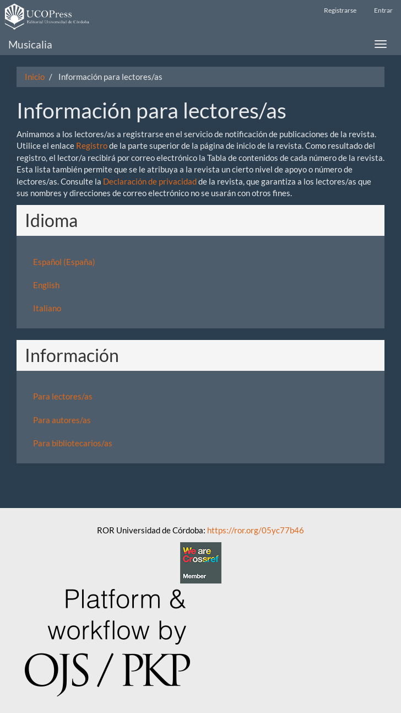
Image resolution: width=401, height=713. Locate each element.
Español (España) (64, 262)
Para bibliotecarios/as (72, 443)
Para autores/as (62, 420)
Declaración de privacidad (150, 181)
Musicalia (30, 44)
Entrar (383, 10)
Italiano (47, 308)
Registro (91, 145)
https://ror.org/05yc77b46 (255, 530)
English (46, 285)
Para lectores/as (63, 396)
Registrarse (340, 10)
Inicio (35, 77)
